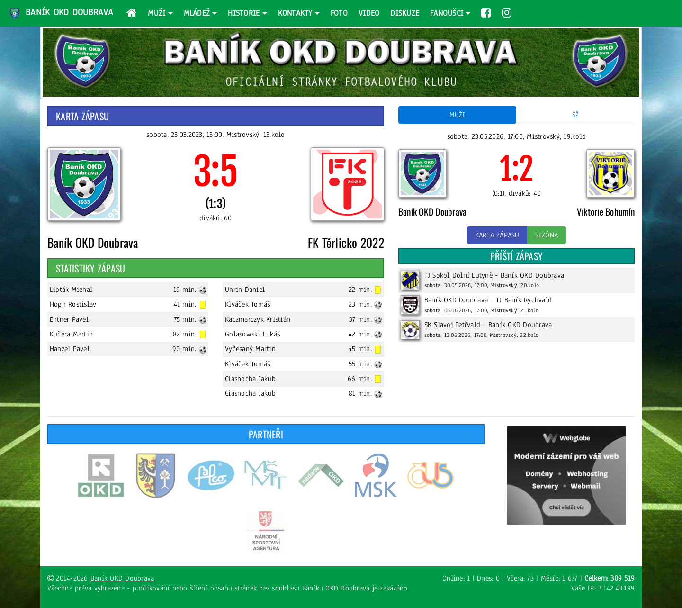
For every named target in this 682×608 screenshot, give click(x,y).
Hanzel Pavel (70, 349)
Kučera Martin (71, 334)
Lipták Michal (71, 289)
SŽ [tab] (575, 114)
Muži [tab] (457, 114)
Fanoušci (446, 13)
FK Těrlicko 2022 (346, 242)
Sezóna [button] (546, 235)
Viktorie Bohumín (606, 211)
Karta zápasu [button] (497, 235)
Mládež (197, 13)
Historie (244, 13)
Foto (339, 13)
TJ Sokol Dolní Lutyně (458, 275)
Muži (156, 13)
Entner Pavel (69, 319)
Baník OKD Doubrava (61, 13)
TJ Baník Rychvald (524, 300)
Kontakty (295, 13)
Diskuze (404, 13)
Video (369, 13)
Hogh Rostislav (73, 304)
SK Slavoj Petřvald (452, 324)
